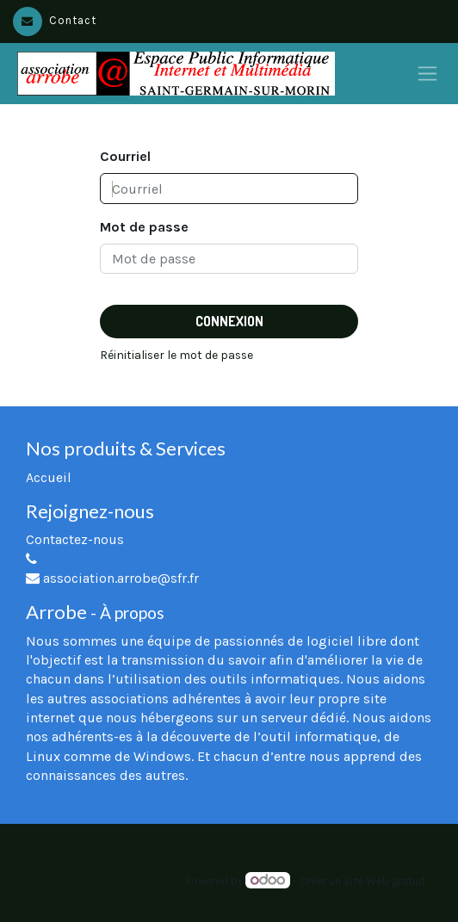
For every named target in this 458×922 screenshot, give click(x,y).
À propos (132, 612)
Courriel (125, 156)
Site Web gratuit (384, 881)
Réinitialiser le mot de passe (176, 355)
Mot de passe (144, 227)
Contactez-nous (75, 539)
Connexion (229, 321)
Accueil (48, 477)
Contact (54, 20)
